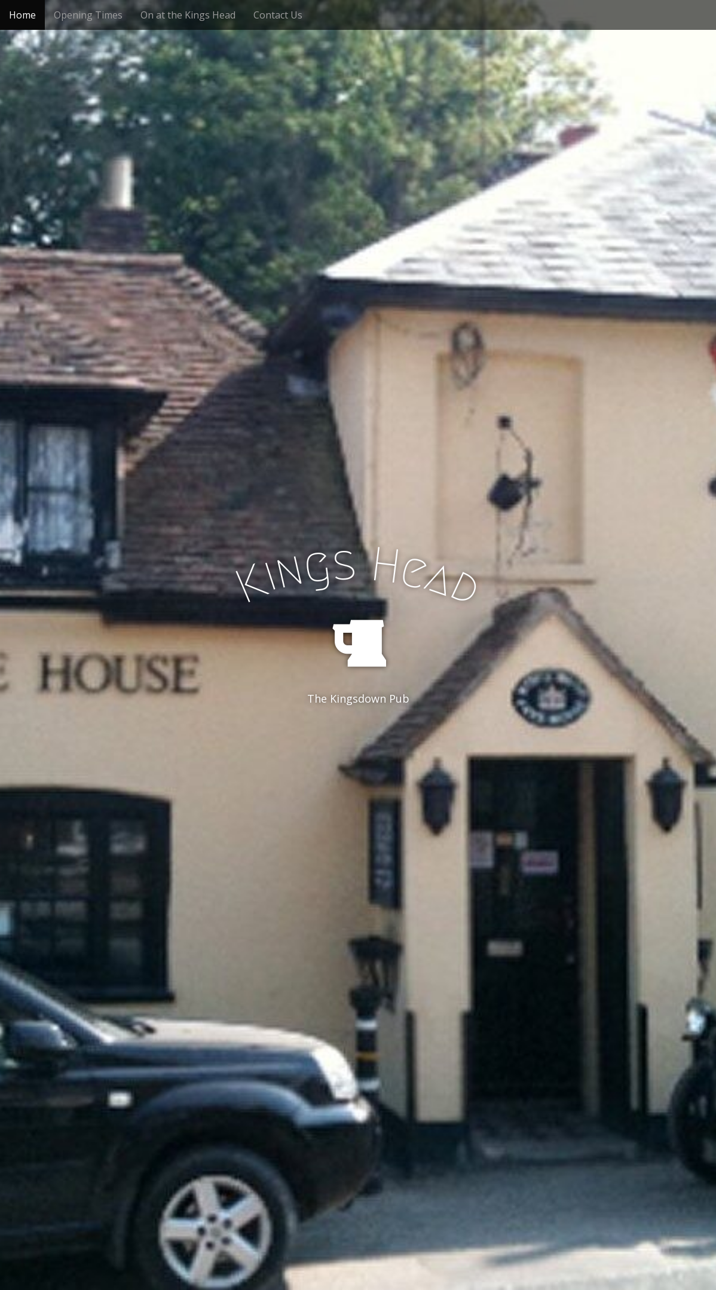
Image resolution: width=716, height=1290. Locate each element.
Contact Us (277, 15)
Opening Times (88, 15)
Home (22, 15)
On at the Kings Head (187, 15)
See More (358, 747)
